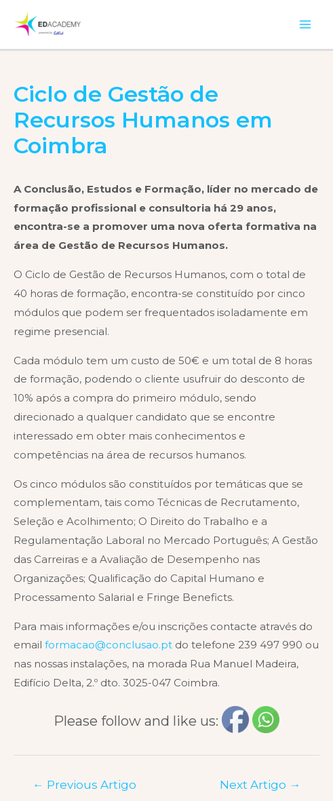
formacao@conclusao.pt (108, 644)
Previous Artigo (84, 784)
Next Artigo (260, 784)
